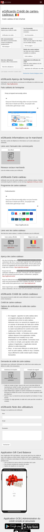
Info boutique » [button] (6, 46)
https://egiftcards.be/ (30, 283)
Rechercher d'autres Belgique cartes (33, 73)
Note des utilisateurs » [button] (8, 66)
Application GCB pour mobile (35, 182)
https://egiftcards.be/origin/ (21, 267)
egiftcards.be (10, 160)
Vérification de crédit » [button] (8, 35)
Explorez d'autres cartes (33, 247)
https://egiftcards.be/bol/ (8, 276)
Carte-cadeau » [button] (29, 56)
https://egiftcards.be (12, 84)
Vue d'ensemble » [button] (29, 35)
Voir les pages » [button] (29, 45)
